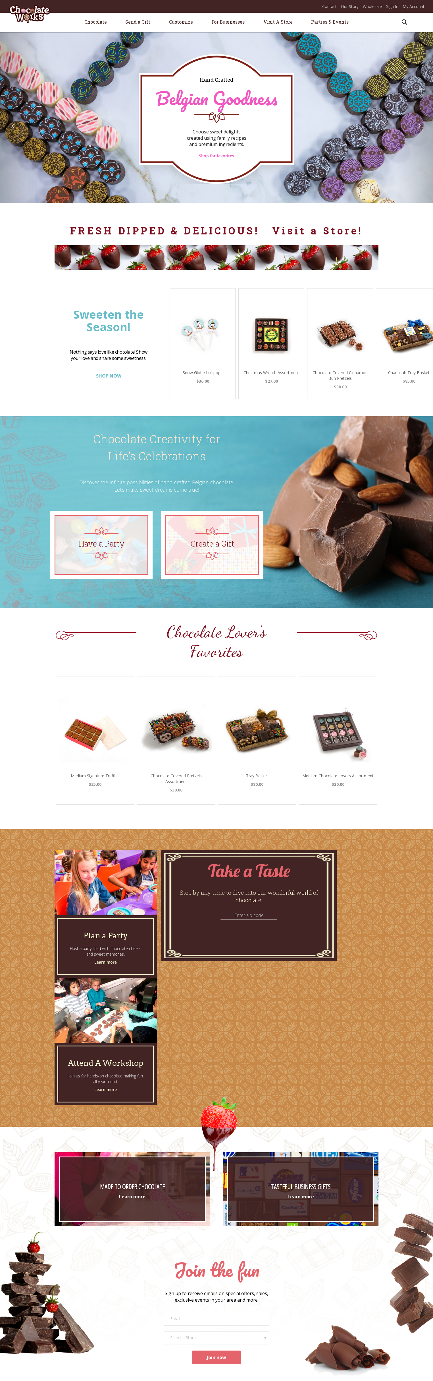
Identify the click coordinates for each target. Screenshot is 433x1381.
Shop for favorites (216, 155)
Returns (223, 1313)
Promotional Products (156, 1325)
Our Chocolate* (77, 1322)
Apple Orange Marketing (357, 1372)
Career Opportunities (316, 1297)
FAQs (221, 1321)
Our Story (350, 6)
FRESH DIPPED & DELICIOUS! (167, 230)
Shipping (224, 1305)
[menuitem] (95, 22)
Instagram (306, 1325)
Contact (329, 6)
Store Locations (77, 1305)
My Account (413, 6)
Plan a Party (147, 1289)
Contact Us (226, 1289)
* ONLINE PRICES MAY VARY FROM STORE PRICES (199, 1372)
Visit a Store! (317, 230)
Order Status (228, 1297)
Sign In (392, 6)
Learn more (105, 962)
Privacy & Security (284, 1372)
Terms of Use (253, 1372)
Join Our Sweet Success (318, 1289)
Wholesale (372, 6)
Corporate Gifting (152, 1317)
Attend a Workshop (154, 1297)
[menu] (216, 22)
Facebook (306, 1317)
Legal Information (317, 1372)
